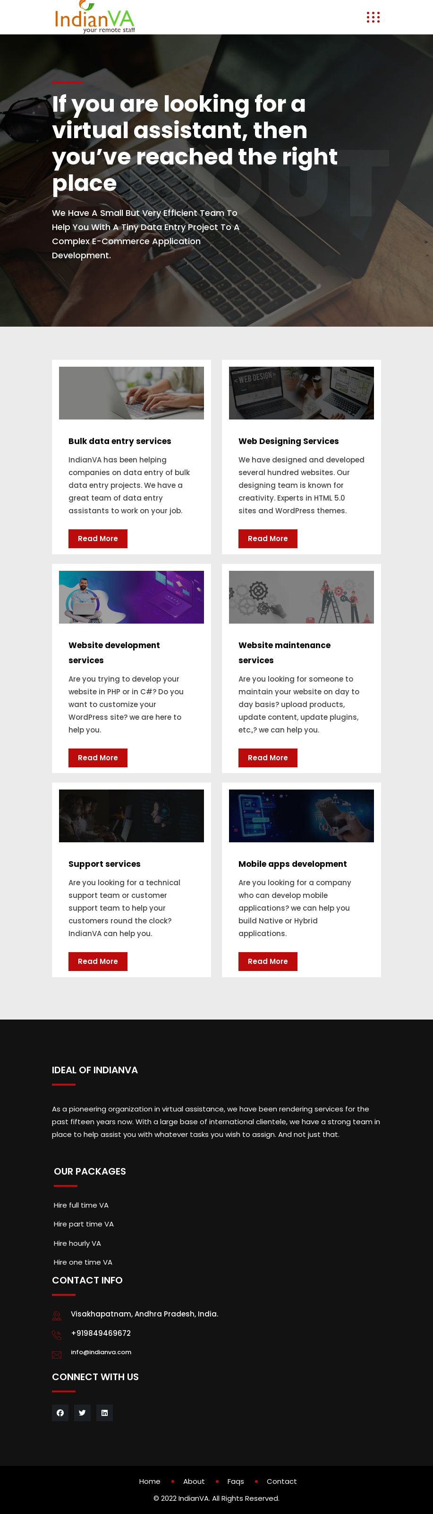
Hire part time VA (84, 1224)
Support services (104, 864)
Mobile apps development (292, 864)
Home (150, 1481)
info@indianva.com (101, 1352)
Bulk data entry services (119, 441)
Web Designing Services (288, 441)
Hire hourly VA (77, 1243)
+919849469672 (101, 1333)
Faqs (236, 1481)
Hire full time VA (81, 1205)
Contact (282, 1481)
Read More (98, 538)
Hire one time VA (83, 1262)
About (194, 1481)
